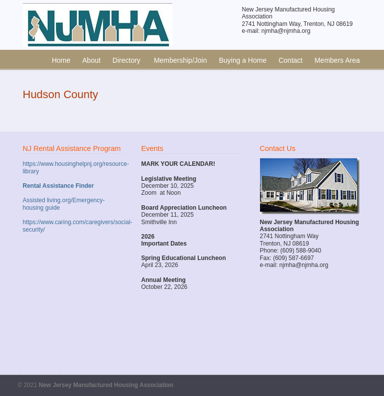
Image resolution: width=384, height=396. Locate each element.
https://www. (39, 222)
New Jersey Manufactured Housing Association (97, 24)
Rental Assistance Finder (58, 185)
